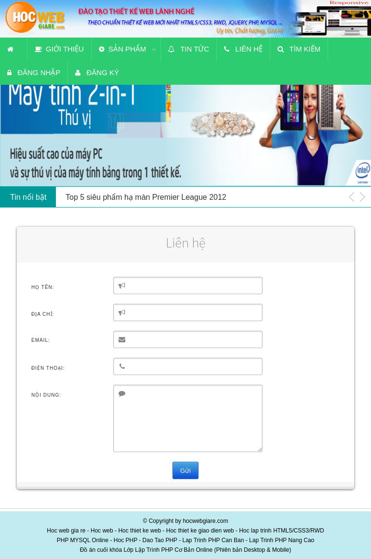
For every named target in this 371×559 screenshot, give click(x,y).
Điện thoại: (48, 368)
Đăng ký (97, 72)
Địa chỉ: (42, 314)
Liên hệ (243, 49)
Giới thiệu (59, 49)
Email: (40, 340)
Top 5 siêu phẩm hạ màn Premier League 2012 (146, 197)
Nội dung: (46, 395)
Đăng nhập (33, 72)
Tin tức (188, 49)
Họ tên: (42, 287)
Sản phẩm (122, 49)
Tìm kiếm (299, 49)
